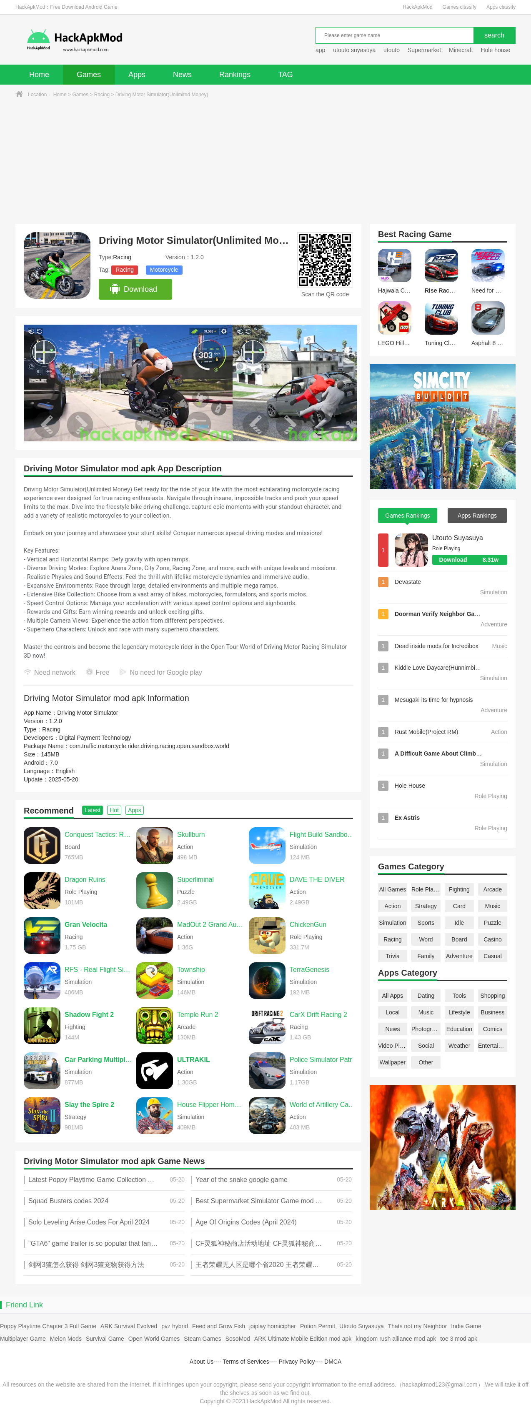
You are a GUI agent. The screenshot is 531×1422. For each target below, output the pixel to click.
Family (425, 956)
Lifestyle (459, 1012)
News (182, 74)
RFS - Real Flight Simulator (98, 969)
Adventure (459, 956)
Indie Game (466, 1326)
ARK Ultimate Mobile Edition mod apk (302, 1338)
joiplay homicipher (272, 1326)
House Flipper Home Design (211, 1104)
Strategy (426, 906)
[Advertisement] (265, 161)
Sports (426, 922)
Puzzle (492, 922)
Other (425, 1062)
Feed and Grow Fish (218, 1326)
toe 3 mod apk (458, 1338)
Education (459, 1029)
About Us (202, 1361)
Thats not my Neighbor (417, 1326)
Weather (459, 1045)
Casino (492, 939)
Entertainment (492, 1045)
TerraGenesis (309, 969)
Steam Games (202, 1338)
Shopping (492, 995)
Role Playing (426, 889)
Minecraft (461, 50)
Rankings (234, 74)
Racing (102, 95)
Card (459, 906)
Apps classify (501, 7)
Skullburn (191, 834)
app (320, 50)
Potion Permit (317, 1326)
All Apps (392, 995)
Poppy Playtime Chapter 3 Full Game (48, 1326)
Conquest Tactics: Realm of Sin (98, 834)
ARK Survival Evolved (128, 1326)
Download (133, 289)
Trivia (393, 956)
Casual (492, 956)
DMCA (332, 1361)
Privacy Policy (296, 1361)
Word (426, 939)
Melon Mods (66, 1338)
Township (191, 969)
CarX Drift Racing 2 (318, 1014)
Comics (493, 1029)
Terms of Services (246, 1361)
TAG (285, 74)
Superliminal (195, 879)
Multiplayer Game (23, 1338)
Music (493, 906)
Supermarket (424, 50)
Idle (459, 922)
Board (459, 939)
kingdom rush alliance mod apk (396, 1338)
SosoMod (237, 1338)
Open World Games (154, 1338)
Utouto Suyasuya (457, 537)
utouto (391, 50)
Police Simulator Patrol (323, 1059)
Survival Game (105, 1338)
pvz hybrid (174, 1326)
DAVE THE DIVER (317, 879)
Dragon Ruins (85, 879)
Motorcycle (164, 269)
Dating (426, 995)
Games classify (459, 7)
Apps (136, 74)
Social (426, 1045)
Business (493, 1012)
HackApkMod (417, 7)
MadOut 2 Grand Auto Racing (211, 924)
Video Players (392, 1045)
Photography (426, 1029)
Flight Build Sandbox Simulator (323, 834)
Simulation (392, 922)
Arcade (492, 889)
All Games (392, 889)
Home (39, 74)
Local (392, 1012)
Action (393, 906)
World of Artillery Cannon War (323, 1104)
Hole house (496, 50)
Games (89, 74)
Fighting (459, 889)
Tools (459, 995)
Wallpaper (393, 1062)
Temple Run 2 (197, 1014)
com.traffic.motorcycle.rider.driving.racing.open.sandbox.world (149, 746)
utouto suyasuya (354, 50)
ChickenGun (308, 924)
